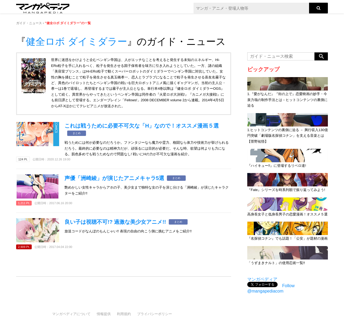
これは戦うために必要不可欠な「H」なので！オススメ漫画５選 (141, 126)
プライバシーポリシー (154, 314)
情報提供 (104, 314)
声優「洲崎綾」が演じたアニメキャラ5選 (114, 178)
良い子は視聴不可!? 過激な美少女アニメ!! (115, 222)
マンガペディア (262, 279)
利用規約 (124, 314)
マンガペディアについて (71, 314)
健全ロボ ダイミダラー (76, 41)
